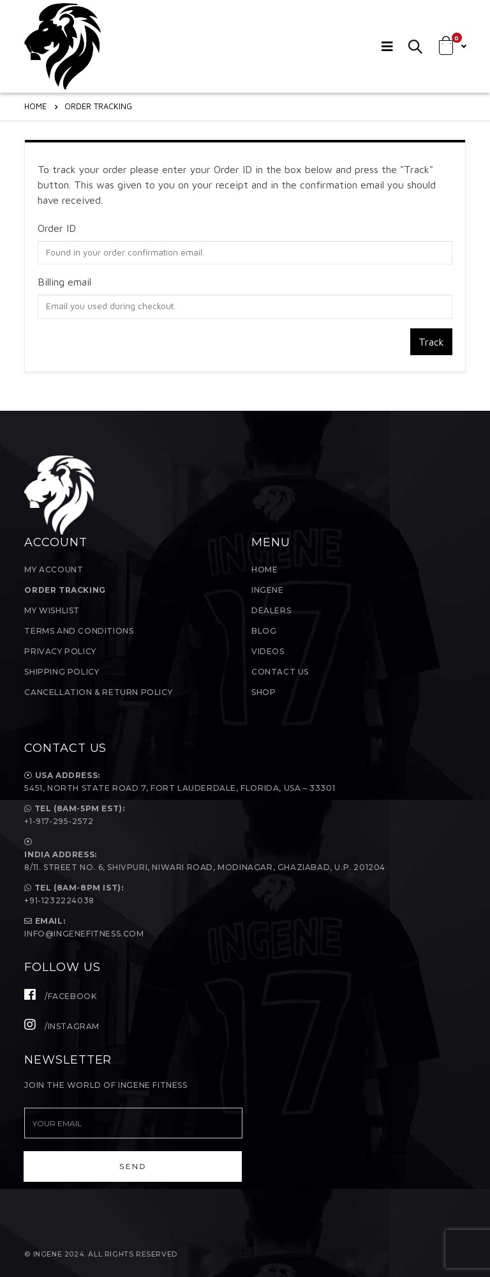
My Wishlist (52, 610)
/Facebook (60, 996)
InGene (267, 590)
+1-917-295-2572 (58, 821)
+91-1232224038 (59, 900)
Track (431, 342)
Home (264, 569)
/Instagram (62, 1026)
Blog (263, 631)
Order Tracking (64, 590)
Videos (268, 651)
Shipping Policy (61, 672)
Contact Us (280, 672)
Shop (263, 692)
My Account (53, 569)
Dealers (271, 610)
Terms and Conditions (78, 631)
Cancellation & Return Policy (98, 692)
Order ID (57, 228)
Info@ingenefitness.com (84, 933)
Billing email (64, 281)
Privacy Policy (60, 651)
